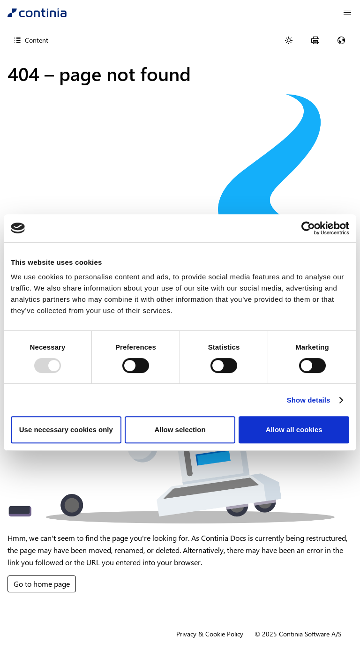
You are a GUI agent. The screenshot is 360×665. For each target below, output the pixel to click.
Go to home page (42, 584)
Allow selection (179, 429)
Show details (308, 400)
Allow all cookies (294, 429)
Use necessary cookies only (66, 429)
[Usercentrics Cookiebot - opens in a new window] (308, 228)
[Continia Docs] (37, 12)
